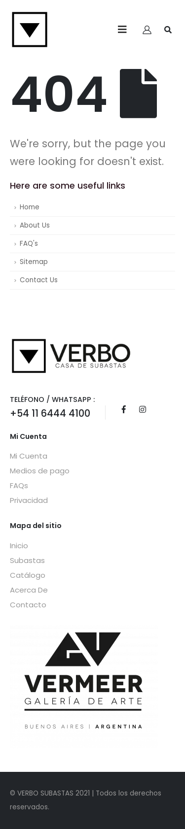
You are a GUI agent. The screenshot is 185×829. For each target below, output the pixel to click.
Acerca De (29, 590)
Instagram (142, 409)
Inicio (19, 545)
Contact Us (39, 280)
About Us (35, 225)
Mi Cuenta (28, 456)
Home (29, 207)
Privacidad (29, 500)
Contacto (28, 604)
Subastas (27, 560)
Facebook (123, 409)
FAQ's (29, 243)
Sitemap (34, 261)
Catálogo (27, 575)
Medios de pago (40, 470)
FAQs (19, 485)
